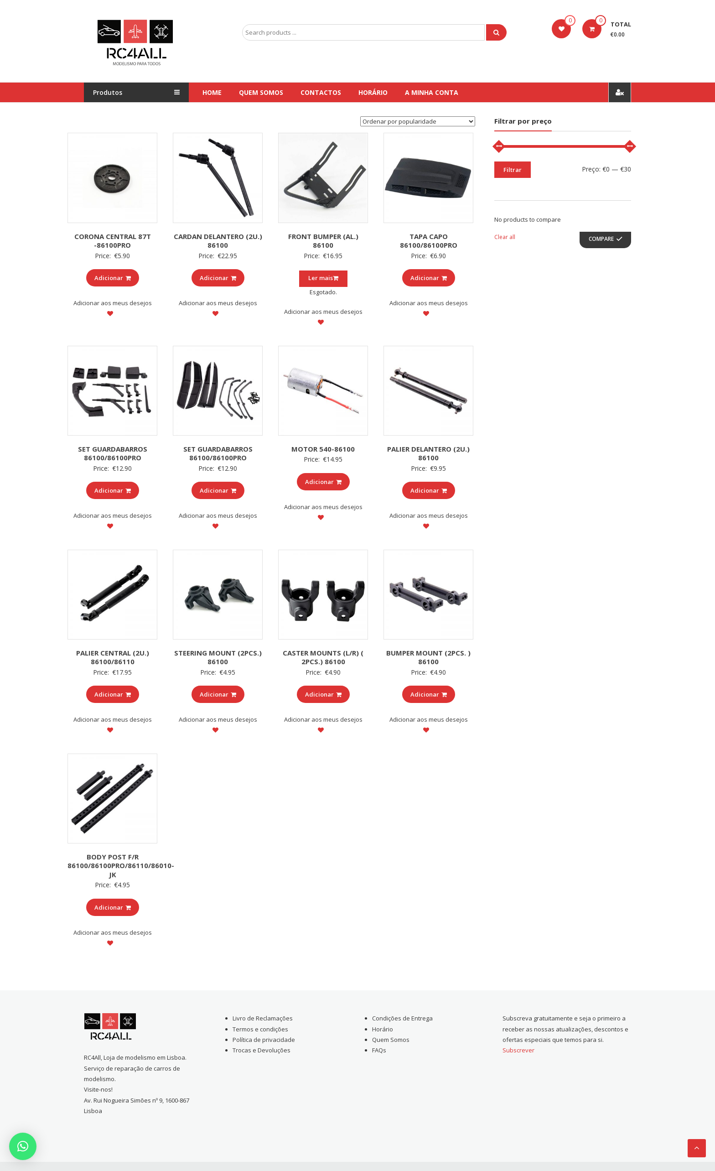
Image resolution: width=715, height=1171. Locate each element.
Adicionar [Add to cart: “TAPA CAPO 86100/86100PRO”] (428, 278)
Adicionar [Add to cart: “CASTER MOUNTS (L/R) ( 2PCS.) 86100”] (323, 694)
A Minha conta (431, 92)
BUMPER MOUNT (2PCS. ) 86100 (428, 657)
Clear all (504, 237)
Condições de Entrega (402, 1018)
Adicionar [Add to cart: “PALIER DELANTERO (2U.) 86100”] (428, 490)
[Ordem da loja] (417, 121)
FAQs (379, 1050)
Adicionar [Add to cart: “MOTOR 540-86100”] (323, 482)
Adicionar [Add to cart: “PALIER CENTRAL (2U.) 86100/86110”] (112, 694)
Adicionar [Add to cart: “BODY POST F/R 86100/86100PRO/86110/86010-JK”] (112, 907)
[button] (22, 1146)
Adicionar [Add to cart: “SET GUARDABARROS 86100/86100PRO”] (112, 490)
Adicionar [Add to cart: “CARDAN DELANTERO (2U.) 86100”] (218, 278)
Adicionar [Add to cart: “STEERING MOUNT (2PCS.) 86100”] (218, 694)
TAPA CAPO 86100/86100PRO (428, 241)
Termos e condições (260, 1029)
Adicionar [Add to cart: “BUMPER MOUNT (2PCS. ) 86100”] (428, 694)
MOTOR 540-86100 (323, 448)
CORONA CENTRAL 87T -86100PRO (112, 241)
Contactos (321, 92)
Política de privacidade (264, 1040)
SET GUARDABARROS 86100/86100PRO (112, 453)
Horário (373, 92)
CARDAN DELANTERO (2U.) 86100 (218, 241)
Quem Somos (261, 92)
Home (212, 92)
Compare (601, 239)
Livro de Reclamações (263, 1018)
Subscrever (518, 1050)
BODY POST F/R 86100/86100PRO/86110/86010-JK (120, 865)
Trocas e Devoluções (261, 1050)
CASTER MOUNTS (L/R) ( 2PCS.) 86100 (323, 657)
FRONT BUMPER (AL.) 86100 (323, 241)
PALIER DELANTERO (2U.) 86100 (428, 453)
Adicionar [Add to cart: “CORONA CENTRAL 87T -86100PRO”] (112, 278)
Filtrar (512, 170)
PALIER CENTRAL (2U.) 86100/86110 (112, 657)
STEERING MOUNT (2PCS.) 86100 (218, 657)
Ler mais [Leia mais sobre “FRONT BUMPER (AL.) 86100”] (323, 278)
